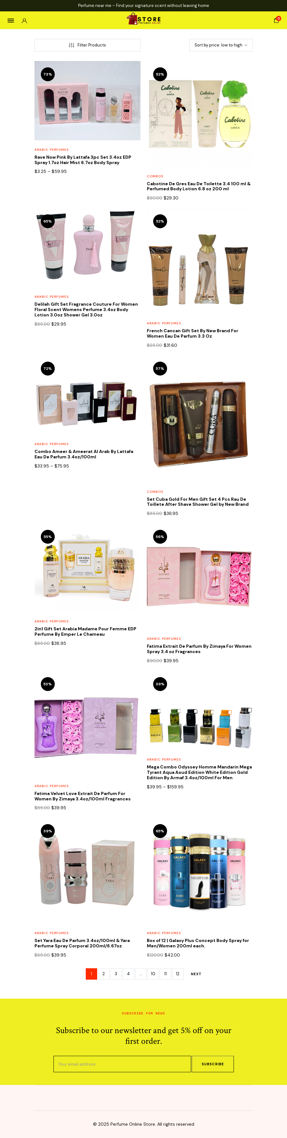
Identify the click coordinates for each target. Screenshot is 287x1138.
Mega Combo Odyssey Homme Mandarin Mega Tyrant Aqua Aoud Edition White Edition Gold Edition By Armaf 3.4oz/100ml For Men (199, 772)
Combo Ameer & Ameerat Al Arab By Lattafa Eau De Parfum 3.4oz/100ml (83, 454)
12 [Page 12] (177, 973)
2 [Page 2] (104, 973)
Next (196, 974)
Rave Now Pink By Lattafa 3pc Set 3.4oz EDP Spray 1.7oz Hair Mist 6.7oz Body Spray (82, 159)
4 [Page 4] (128, 973)
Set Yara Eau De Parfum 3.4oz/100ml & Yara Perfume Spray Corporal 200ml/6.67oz (82, 943)
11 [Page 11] (165, 973)
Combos (155, 176)
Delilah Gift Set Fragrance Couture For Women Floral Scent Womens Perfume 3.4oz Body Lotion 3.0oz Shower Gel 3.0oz (86, 309)
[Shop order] (221, 45)
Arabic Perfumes (51, 150)
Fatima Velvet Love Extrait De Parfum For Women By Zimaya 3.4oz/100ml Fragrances (82, 796)
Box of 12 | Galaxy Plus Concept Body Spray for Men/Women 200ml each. (198, 943)
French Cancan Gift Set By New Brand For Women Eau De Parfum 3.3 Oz (192, 333)
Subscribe (213, 1064)
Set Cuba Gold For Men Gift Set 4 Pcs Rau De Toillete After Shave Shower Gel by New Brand (198, 501)
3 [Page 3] (116, 973)
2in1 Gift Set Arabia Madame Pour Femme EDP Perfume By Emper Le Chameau (85, 631)
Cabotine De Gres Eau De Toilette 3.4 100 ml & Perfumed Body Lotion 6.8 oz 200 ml (199, 186)
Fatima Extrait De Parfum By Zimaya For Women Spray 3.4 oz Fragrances (199, 648)
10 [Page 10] (153, 973)
